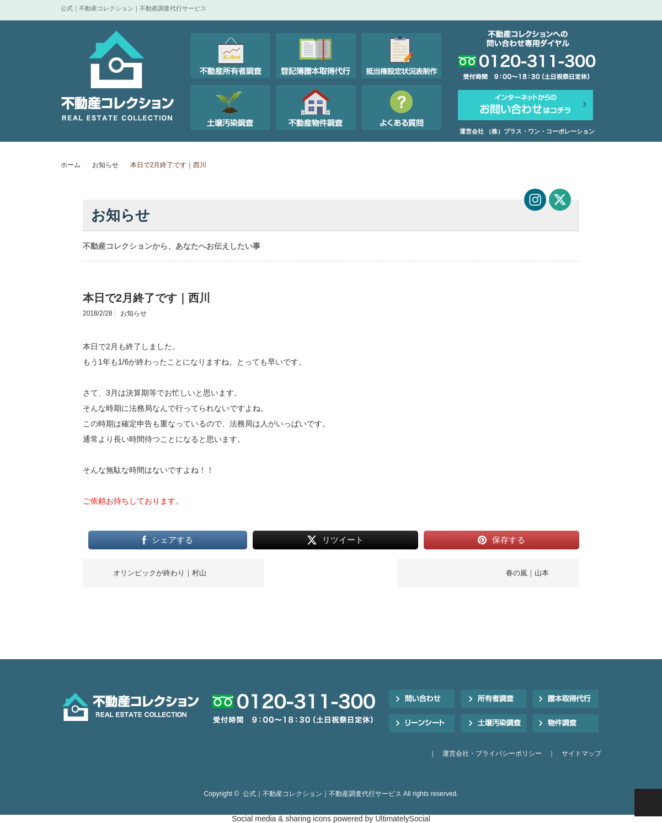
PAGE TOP (648, 802)
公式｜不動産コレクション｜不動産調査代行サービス (322, 794)
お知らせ (105, 165)
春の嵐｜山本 (527, 573)
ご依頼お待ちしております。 (133, 500)
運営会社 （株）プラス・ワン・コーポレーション (527, 131)
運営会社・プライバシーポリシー (492, 753)
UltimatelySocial (402, 818)
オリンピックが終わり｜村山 (159, 573)
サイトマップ (581, 753)
